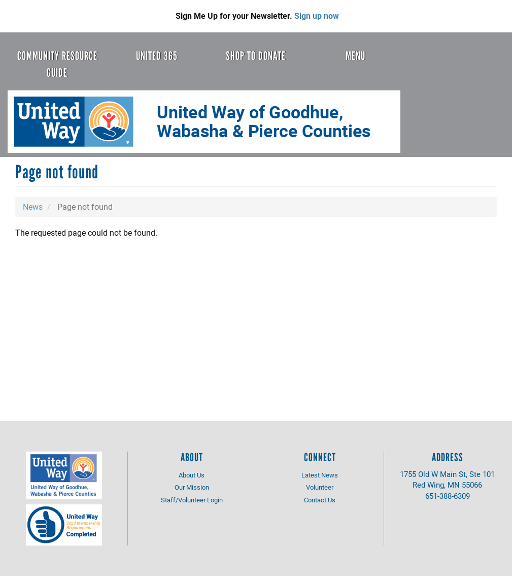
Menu (355, 56)
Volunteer (319, 487)
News (33, 206)
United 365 (157, 56)
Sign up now (316, 15)
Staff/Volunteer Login (192, 499)
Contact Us (319, 499)
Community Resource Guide (57, 64)
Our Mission (192, 487)
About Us (191, 474)
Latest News (319, 474)
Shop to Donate (256, 56)
